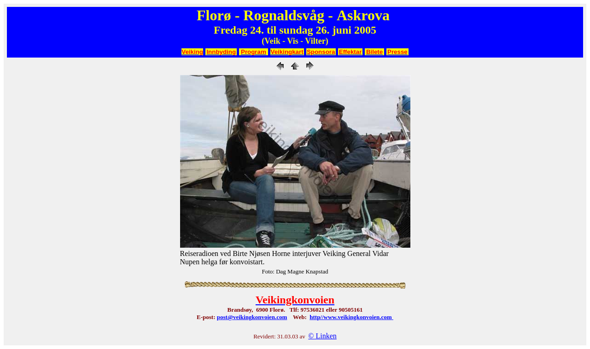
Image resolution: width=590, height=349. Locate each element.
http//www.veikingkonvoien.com (350, 317)
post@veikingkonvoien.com (252, 317)
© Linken (322, 336)
